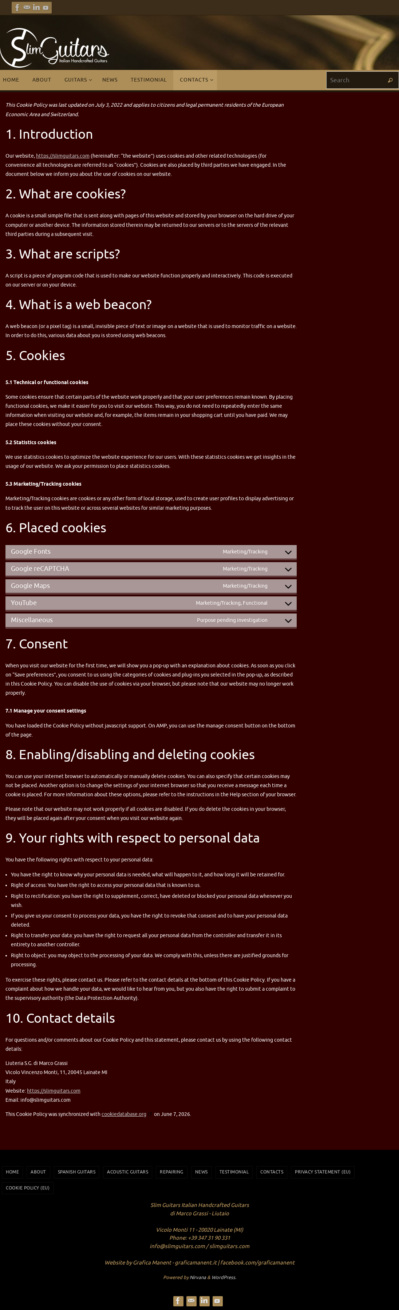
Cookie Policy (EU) (28, 1188)
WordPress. (224, 1277)
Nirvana (198, 1277)
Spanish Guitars (77, 1172)
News (201, 1172)
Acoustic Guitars (127, 1172)
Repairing (171, 1172)
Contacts (271, 1172)
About (38, 1172)
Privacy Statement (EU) (323, 1172)
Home (12, 1172)
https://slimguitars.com (63, 156)
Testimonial (234, 1172)
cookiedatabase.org (124, 1114)
